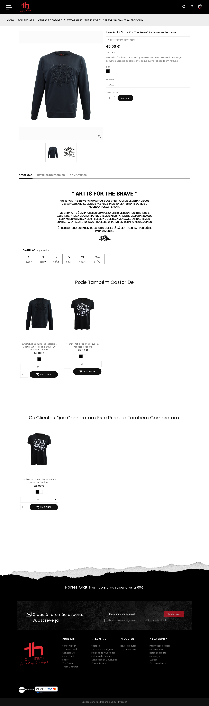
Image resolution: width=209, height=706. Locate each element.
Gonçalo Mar (68, 652)
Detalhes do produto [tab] (51, 175)
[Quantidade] (109, 98)
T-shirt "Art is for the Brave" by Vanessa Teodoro (82, 345)
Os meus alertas (157, 663)
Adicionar (125, 98)
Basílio (65, 659)
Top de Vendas (128, 649)
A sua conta (158, 639)
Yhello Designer (70, 666)
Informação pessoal (159, 645)
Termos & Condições (102, 649)
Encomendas (156, 649)
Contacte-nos (98, 663)
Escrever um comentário (121, 39)
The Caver (67, 663)
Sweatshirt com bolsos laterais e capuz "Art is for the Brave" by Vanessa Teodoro (39, 346)
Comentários (78, 175)
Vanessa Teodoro (71, 649)
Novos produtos (128, 645)
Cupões (153, 659)
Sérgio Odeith (69, 645)
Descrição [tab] (26, 175)
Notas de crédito (157, 652)
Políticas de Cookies (101, 656)
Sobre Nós (96, 645)
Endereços (154, 656)
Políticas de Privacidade (103, 652)
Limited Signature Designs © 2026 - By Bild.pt (104, 701)
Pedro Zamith (69, 656)
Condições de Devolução (104, 659)
